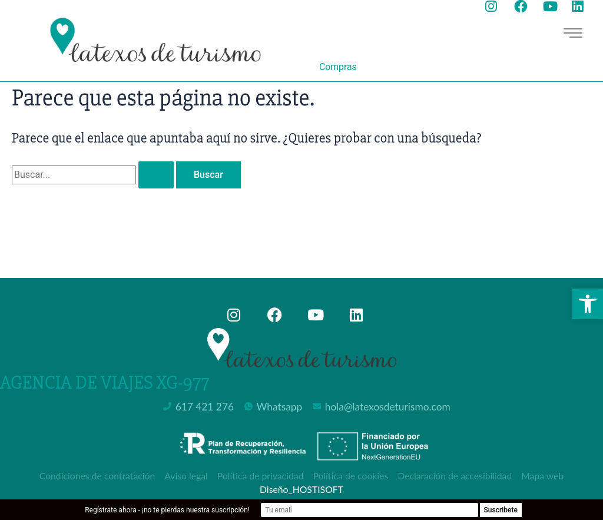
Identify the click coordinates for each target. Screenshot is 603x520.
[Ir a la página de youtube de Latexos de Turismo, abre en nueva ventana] (552, 6)
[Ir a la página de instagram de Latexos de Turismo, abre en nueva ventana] (495, 6)
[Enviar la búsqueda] (156, 174)
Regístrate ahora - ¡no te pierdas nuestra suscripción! (204, 510)
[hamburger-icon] (572, 33)
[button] (587, 304)
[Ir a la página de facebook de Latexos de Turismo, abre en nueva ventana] (524, 6)
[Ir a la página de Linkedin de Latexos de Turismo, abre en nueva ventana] (581, 6)
